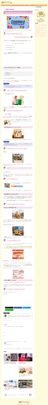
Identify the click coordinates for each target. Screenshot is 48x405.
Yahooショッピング (21, 186)
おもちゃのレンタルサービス (17, 265)
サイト (4, 338)
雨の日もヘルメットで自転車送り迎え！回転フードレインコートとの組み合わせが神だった (40, 25)
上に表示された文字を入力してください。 (9, 344)
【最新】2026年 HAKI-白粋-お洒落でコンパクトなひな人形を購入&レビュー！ (40, 27)
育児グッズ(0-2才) (15, 5)
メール (5, 335)
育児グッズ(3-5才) (21, 5)
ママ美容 (27, 5)
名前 (5, 332)
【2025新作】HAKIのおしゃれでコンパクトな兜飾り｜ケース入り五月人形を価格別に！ (40, 32)
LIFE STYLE (33, 5)
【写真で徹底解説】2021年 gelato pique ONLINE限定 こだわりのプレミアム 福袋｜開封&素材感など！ (10, 363)
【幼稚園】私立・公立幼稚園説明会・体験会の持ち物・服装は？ (40, 30)
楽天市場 (16, 186)
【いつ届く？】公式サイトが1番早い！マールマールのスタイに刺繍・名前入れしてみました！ (40, 35)
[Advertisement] (18, 60)
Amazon (13, 186)
